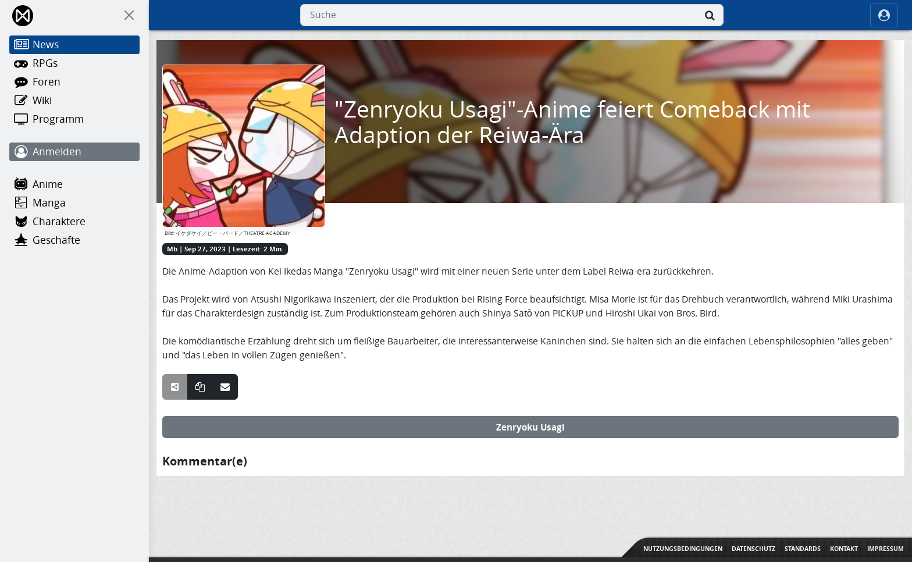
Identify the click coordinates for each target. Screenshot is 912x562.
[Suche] (709, 15)
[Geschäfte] (74, 240)
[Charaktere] (74, 221)
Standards (803, 549)
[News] (74, 44)
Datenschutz (753, 549)
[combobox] (512, 15)
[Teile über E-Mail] (225, 387)
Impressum (885, 549)
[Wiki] (74, 100)
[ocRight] (884, 15)
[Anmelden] (74, 152)
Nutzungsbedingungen (682, 549)
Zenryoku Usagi (530, 427)
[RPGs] (74, 63)
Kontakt (844, 549)
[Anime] (74, 184)
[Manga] (74, 203)
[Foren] (74, 82)
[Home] (23, 15)
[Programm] (74, 119)
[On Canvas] (129, 15)
